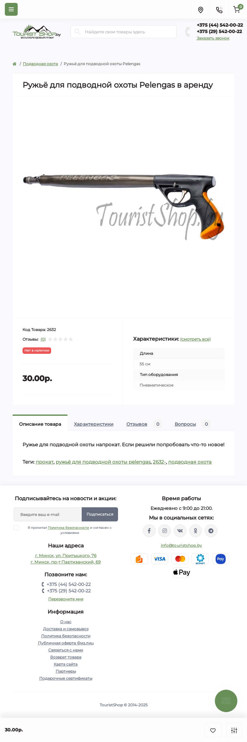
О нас (65, 621)
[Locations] (200, 9)
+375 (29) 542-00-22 (219, 31)
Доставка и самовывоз (65, 628)
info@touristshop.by (181, 545)
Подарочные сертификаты (65, 678)
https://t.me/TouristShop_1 (211, 530)
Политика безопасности (68, 528)
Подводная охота (40, 63)
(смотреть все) (195, 339)
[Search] (77, 31)
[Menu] (11, 9)
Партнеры (66, 671)
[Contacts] (219, 9)
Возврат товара (65, 657)
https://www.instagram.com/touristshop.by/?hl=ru (164, 530)
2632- (159, 462)
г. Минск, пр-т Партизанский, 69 (66, 561)
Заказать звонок (213, 38)
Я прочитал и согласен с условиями (67, 530)
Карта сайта (66, 664)
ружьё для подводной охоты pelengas (103, 462)
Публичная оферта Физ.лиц (66, 643)
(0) (43, 339)
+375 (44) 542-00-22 (220, 25)
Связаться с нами (65, 650)
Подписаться (100, 514)
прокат (44, 462)
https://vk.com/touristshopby (180, 530)
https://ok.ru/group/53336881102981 (195, 530)
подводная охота (190, 462)
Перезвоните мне (65, 599)
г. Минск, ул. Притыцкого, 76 (65, 555)
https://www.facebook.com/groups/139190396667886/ (149, 530)
